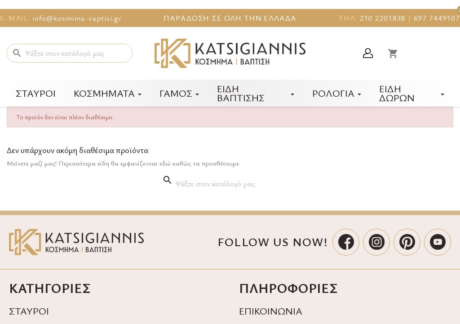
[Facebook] (345, 242)
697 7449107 (437, 18)
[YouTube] (437, 242)
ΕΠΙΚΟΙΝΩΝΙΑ (270, 310)
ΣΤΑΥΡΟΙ (29, 310)
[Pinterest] (407, 242)
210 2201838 (382, 18)
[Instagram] (376, 242)
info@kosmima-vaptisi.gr (77, 18)
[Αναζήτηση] (69, 53)
